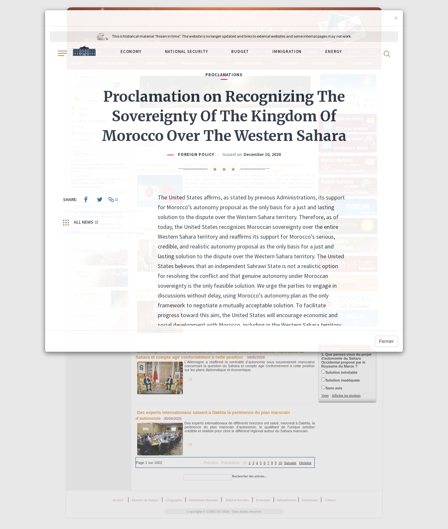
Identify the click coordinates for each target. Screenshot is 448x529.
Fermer (386, 341)
